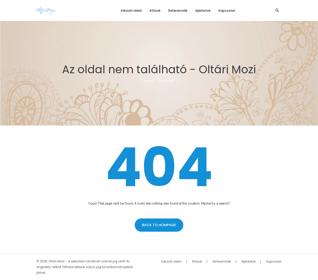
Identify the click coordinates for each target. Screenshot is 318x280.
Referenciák (177, 10)
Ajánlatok (203, 10)
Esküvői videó (131, 10)
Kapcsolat (226, 10)
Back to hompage (159, 224)
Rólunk (155, 10)
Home (148, 81)
